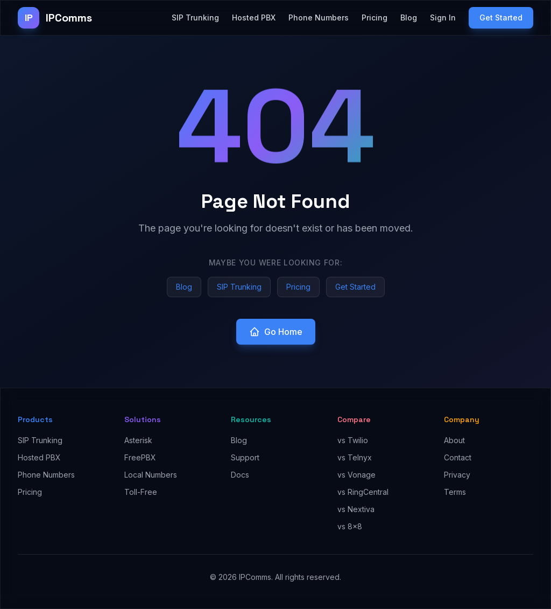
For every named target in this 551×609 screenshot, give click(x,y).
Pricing (374, 17)
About (454, 440)
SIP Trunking (195, 17)
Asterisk (138, 440)
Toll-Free (140, 491)
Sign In (443, 17)
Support (245, 457)
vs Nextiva (356, 509)
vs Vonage (356, 474)
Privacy (457, 474)
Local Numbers (150, 474)
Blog (408, 17)
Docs (240, 474)
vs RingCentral (362, 491)
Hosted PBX (254, 17)
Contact (457, 457)
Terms (455, 491)
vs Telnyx (354, 457)
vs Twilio (352, 440)
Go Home (275, 331)
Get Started (500, 17)
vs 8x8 (349, 526)
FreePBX (140, 457)
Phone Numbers (318, 17)
